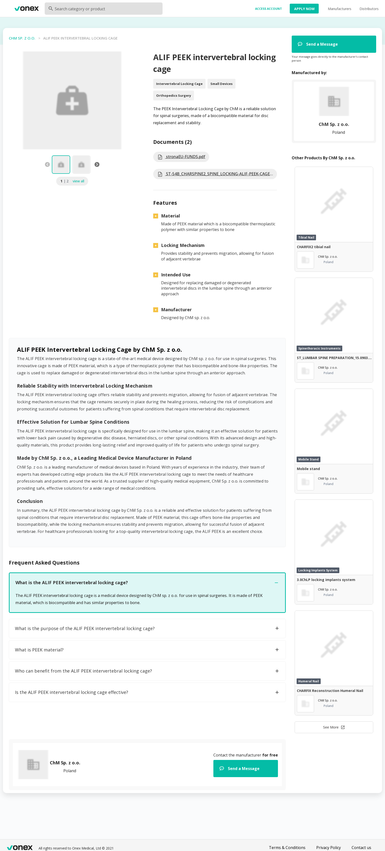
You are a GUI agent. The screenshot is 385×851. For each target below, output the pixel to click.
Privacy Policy (328, 847)
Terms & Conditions (287, 847)
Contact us (361, 847)
